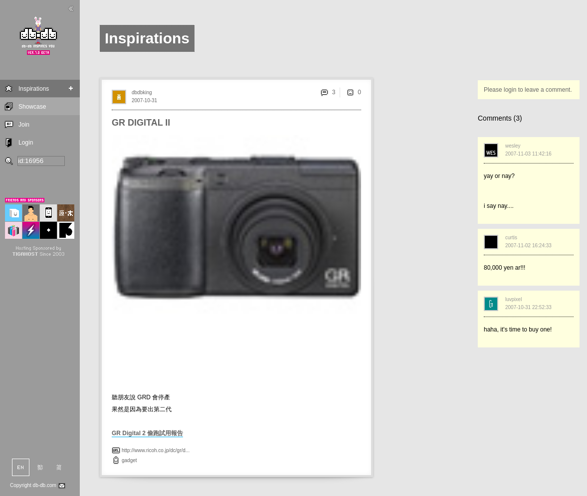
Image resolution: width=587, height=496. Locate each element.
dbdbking (142, 92)
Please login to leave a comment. (528, 89)
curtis (511, 237)
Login (25, 142)
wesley (513, 146)
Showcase (32, 106)
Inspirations (33, 88)
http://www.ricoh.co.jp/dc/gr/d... (156, 450)
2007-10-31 (144, 100)
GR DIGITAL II (141, 123)
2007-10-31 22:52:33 (528, 307)
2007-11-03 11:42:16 (528, 154)
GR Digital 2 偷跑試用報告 (147, 433)
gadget (129, 460)
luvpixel (513, 299)
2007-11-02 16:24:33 (528, 245)
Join (23, 124)
